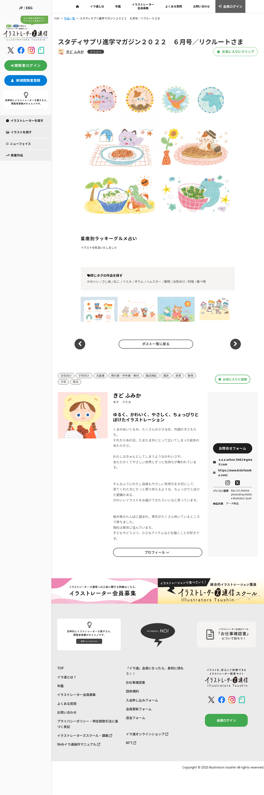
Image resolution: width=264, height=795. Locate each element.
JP (21, 8)
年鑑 (118, 6)
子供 (63, 382)
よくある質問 (173, 6)
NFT (131, 743)
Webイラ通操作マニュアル (78, 744)
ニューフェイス (18, 143)
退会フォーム (135, 718)
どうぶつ (95, 52)
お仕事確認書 (135, 682)
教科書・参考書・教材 (125, 376)
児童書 (100, 376)
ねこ (117, 281)
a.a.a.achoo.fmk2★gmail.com (232, 462)
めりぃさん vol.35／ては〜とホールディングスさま (214, 309)
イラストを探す (19, 132)
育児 (75, 382)
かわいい (93, 281)
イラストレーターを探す (24, 120)
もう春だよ (176, 309)
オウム (138, 281)
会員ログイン (230, 6)
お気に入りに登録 (232, 379)
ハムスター (153, 281)
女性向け (179, 281)
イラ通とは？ (66, 677)
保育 (178, 376)
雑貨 (166, 376)
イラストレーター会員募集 (143, 6)
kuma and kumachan (99, 309)
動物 (167, 281)
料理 (191, 281)
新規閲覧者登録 (25, 80)
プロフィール (157, 552)
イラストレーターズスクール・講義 (84, 736)
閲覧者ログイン (25, 65)
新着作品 (14, 155)
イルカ (127, 281)
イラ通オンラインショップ (147, 734)
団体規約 (132, 691)
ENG (29, 8)
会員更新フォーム (139, 709)
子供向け (83, 376)
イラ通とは (97, 6)
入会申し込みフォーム (142, 700)
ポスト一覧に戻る (155, 343)
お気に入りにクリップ (234, 51)
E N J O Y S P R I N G (137, 309)
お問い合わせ (201, 6)
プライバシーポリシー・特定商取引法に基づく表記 (87, 724)
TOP (60, 668)
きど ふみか (75, 51)
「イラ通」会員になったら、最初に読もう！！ (155, 671)
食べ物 (201, 281)
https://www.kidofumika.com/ (232, 472)
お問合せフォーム (232, 448)
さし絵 (106, 281)
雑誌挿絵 (151, 376)
